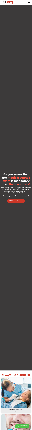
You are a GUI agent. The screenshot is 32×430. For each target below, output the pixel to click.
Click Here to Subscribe (16, 201)
